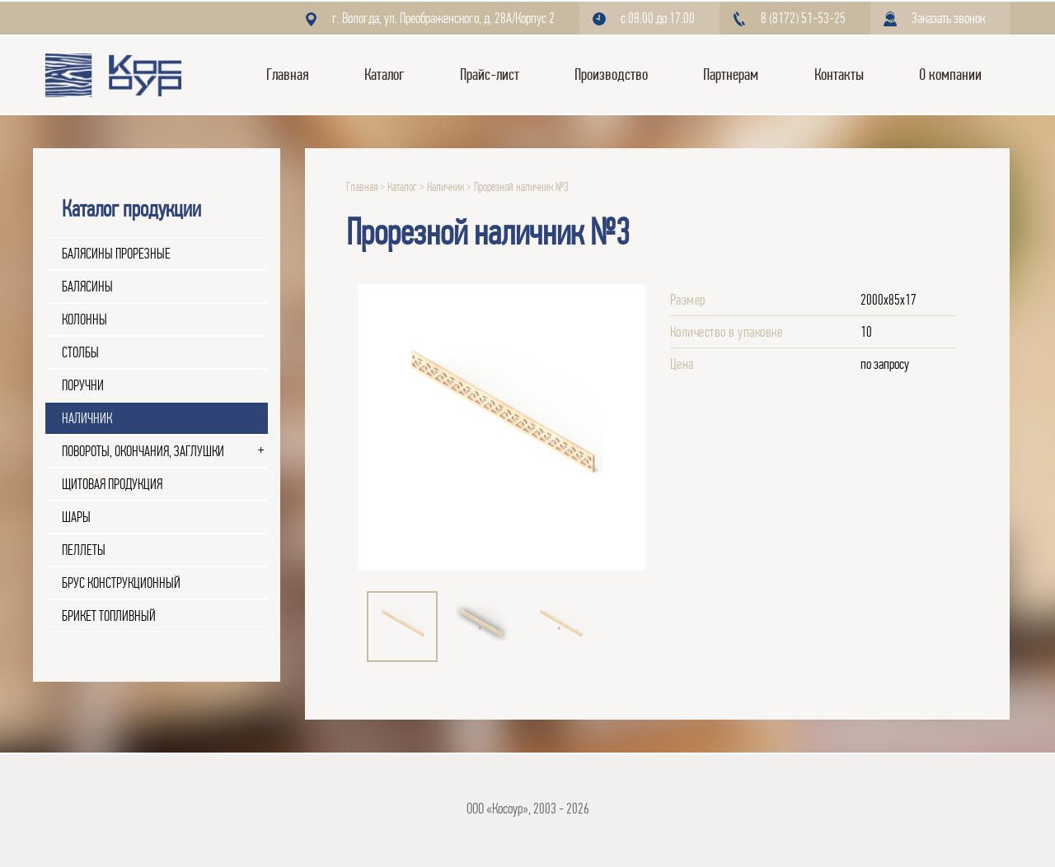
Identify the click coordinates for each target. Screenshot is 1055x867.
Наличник (87, 418)
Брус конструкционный (121, 583)
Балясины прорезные (116, 253)
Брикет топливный (109, 616)
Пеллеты (84, 550)
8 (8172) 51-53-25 (803, 18)
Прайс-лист (489, 74)
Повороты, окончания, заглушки (143, 451)
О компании (950, 74)
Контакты (839, 74)
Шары (76, 517)
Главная (287, 74)
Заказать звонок (948, 18)
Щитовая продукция (112, 484)
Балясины (87, 286)
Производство (611, 74)
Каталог (384, 74)
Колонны (84, 319)
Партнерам (730, 74)
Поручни (83, 385)
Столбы (80, 352)
